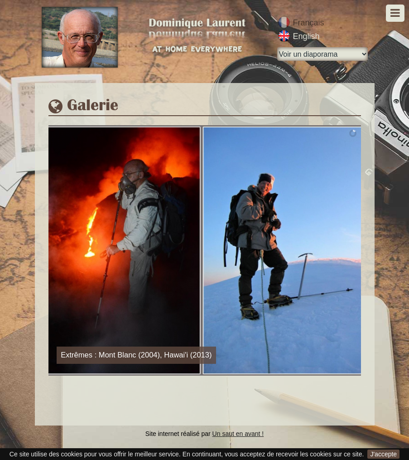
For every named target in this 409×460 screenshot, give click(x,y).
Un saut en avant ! (238, 433)
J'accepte (383, 454)
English (306, 36)
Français (308, 22)
